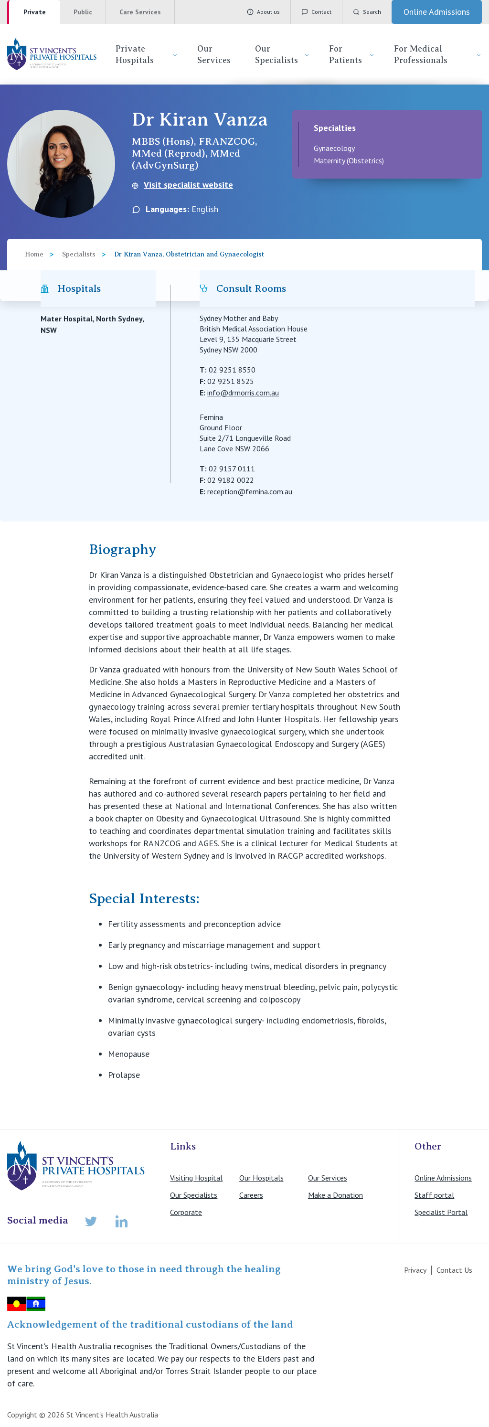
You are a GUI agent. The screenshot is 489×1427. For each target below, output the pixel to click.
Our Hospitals (261, 1177)
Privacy (415, 1270)
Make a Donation (335, 1195)
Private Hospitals (147, 54)
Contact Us (454, 1270)
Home (34, 254)
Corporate (186, 1212)
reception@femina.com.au (249, 491)
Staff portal (434, 1195)
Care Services (140, 12)
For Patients (352, 54)
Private (34, 12)
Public (83, 12)
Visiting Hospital (196, 1177)
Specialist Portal (441, 1212)
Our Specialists (282, 54)
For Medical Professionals (438, 54)
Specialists (79, 254)
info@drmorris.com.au (243, 392)
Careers (251, 1195)
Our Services (214, 54)
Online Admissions (443, 1177)
